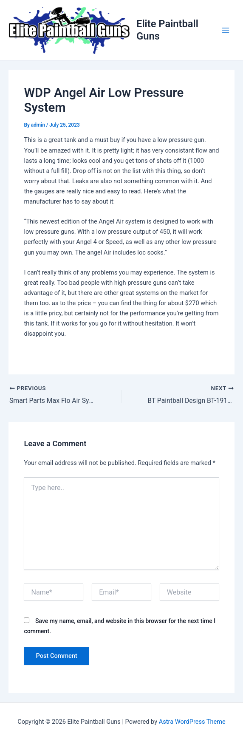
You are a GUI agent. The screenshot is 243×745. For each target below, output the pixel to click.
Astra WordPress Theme (192, 721)
